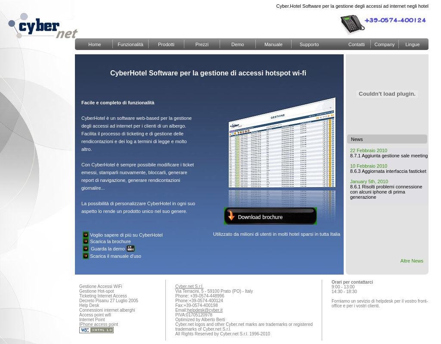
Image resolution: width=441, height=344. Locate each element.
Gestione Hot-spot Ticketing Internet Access (103, 293)
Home (94, 44)
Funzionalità (130, 44)
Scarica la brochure (110, 241)
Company (384, 44)
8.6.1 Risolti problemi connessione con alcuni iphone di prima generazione (386, 192)
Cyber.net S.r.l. (189, 286)
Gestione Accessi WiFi (100, 286)
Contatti (356, 44)
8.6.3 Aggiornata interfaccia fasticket (388, 171)
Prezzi (202, 44)
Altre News (412, 260)
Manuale (273, 44)
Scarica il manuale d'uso (115, 256)
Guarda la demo (108, 248)
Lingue (412, 44)
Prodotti (166, 44)
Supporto (309, 44)
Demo (237, 44)
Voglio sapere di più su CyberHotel (126, 235)
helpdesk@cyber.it (205, 310)
